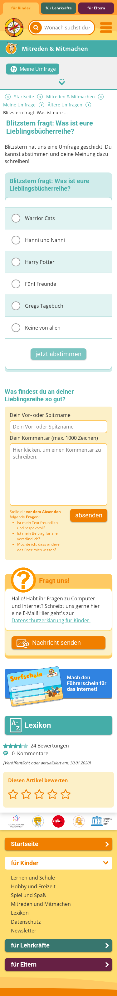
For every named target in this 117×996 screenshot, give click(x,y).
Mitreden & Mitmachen (70, 97)
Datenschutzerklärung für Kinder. (51, 620)
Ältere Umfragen (65, 105)
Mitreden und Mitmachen (41, 904)
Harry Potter (33, 262)
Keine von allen (36, 327)
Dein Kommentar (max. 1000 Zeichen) (54, 437)
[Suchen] (36, 27)
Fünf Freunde (34, 284)
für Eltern (96, 8)
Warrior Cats (33, 218)
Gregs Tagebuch (37, 305)
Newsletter (24, 930)
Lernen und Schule (33, 877)
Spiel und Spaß (28, 895)
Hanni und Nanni (38, 240)
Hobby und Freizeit (33, 886)
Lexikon (20, 912)
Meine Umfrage (19, 105)
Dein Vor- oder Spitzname (40, 415)
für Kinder (20, 8)
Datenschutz (26, 921)
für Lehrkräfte (59, 8)
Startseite (24, 97)
